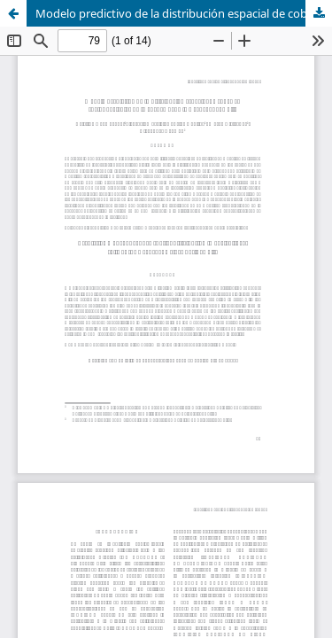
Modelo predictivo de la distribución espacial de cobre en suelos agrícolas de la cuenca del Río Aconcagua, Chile (183, 13)
